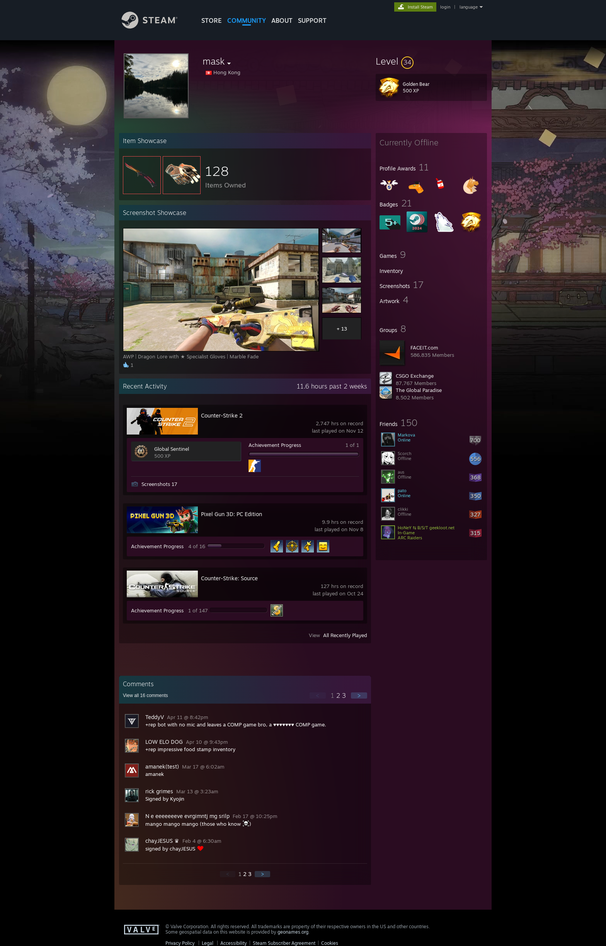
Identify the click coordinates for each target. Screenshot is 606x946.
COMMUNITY (246, 20)
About (282, 20)
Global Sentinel (171, 449)
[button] (431, 61)
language (469, 7)
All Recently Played (345, 635)
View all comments (145, 695)
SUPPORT (312, 20)
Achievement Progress (275, 445)
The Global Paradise (419, 390)
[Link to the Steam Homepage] (155, 26)
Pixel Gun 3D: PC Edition (231, 514)
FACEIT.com (424, 347)
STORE (211, 20)
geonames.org (292, 932)
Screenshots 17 (159, 484)
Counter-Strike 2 (222, 415)
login (445, 7)
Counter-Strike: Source (229, 578)
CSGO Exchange (415, 376)
